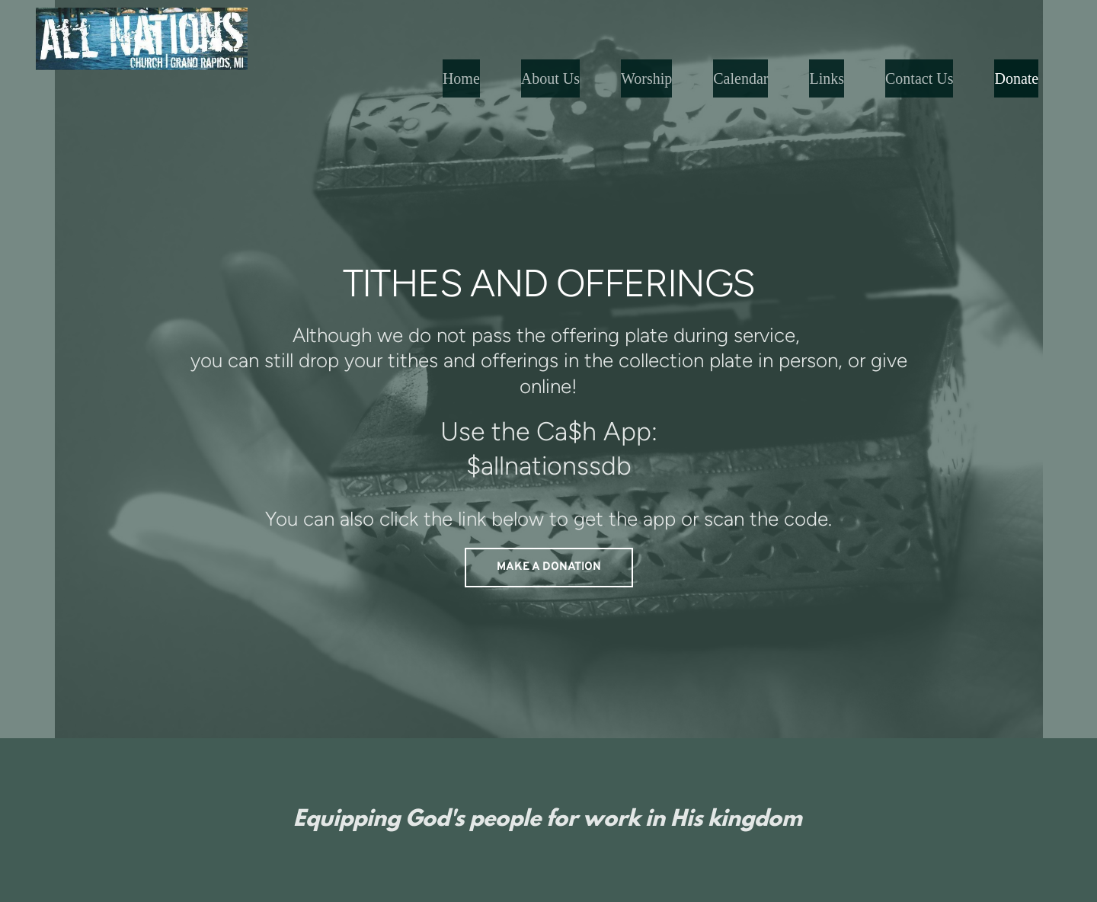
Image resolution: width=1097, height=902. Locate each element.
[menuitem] (461, 78)
